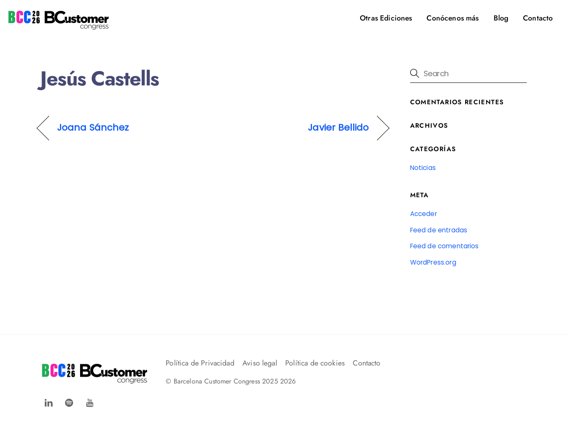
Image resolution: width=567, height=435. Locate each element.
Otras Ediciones (386, 18)
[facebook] (48, 402)
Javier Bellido (338, 127)
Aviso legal (259, 363)
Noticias (423, 167)
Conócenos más (453, 18)
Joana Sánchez (93, 127)
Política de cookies (315, 363)
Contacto (538, 18)
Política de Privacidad (200, 363)
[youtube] (89, 402)
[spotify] (69, 402)
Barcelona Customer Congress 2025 (226, 381)
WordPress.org (433, 262)
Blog (501, 18)
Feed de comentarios (444, 246)
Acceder (423, 213)
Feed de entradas (439, 230)
